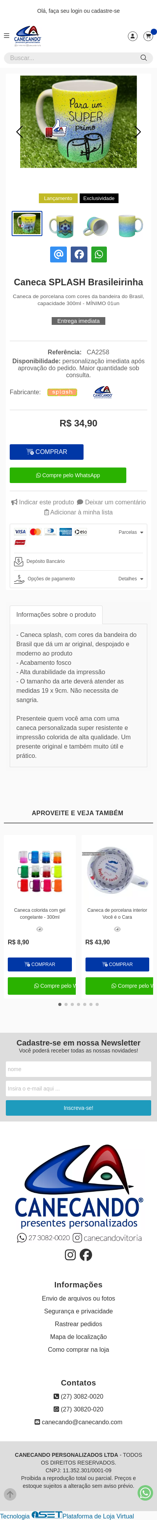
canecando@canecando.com (78, 1422)
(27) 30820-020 (78, 1409)
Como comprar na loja (78, 1349)
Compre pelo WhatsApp (68, 475)
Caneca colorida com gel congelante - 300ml (39, 914)
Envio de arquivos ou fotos (78, 1298)
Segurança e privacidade (78, 1311)
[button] (19, 132)
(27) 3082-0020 (78, 1396)
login (77, 11)
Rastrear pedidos (78, 1324)
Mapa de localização (78, 1337)
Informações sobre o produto (56, 614)
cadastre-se (105, 11)
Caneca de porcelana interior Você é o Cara (117, 914)
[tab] (78, 538)
